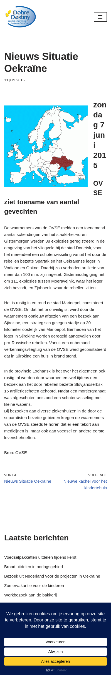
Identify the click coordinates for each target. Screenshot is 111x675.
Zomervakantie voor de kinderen (34, 585)
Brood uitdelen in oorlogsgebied (33, 566)
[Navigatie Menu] (100, 17)
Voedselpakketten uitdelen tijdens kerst (40, 557)
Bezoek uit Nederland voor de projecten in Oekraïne (52, 576)
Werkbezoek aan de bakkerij (30, 595)
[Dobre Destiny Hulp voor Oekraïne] (21, 17)
